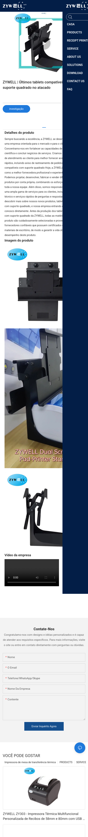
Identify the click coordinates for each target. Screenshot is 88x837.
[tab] (44, 126)
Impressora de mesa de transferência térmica (30, 762)
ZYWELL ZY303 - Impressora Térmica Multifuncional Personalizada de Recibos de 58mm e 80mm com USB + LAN (44, 816)
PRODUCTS (66, 762)
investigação (16, 108)
